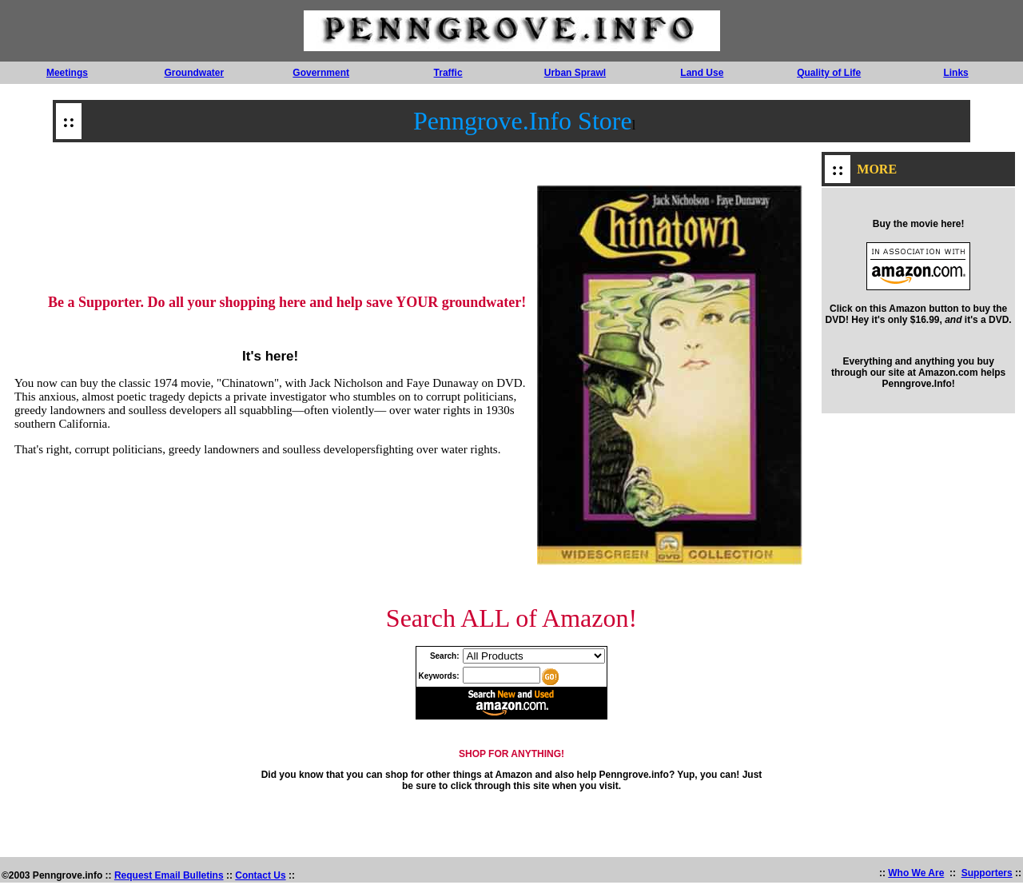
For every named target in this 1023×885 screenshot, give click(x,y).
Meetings (67, 72)
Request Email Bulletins (169, 877)
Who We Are (916, 875)
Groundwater (194, 72)
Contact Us (260, 877)
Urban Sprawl (575, 72)
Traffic (448, 72)
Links (955, 72)
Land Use (701, 72)
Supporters (987, 875)
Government (321, 72)
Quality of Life (829, 72)
